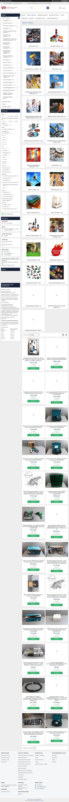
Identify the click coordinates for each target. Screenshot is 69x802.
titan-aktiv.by (6, 251)
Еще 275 (5, 144)
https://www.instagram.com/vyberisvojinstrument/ (10, 262)
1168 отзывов (56, 0)
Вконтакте (54, 755)
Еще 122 (5, 159)
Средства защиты (22, 768)
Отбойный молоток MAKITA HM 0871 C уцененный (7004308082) (56, 426)
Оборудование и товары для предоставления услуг (9, 39)
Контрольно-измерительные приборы (9, 31)
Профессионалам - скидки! (41, 764)
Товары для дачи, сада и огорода (9, 76)
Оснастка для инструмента (32, 140)
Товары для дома (32, 260)
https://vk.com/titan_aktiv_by (8, 265)
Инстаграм (54, 757)
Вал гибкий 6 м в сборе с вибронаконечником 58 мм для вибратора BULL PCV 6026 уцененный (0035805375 (33, 698)
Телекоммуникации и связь (33, 330)
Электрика (20, 777)
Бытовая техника (55, 46)
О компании (24, 18)
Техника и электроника (32, 235)
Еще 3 (4, 187)
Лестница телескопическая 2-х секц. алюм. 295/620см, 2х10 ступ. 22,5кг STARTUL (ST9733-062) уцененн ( (33, 664)
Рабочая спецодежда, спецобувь (8, 56)
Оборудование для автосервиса (25, 772)
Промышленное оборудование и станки (6, 52)
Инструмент (55, 69)
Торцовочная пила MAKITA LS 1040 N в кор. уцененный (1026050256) (33, 426)
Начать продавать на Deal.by (6, 0)
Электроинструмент (32, 283)
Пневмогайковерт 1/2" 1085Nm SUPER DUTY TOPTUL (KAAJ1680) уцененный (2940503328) (33, 527)
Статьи (62, 15)
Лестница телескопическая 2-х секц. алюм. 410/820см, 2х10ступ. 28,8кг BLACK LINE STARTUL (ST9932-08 (33, 493)
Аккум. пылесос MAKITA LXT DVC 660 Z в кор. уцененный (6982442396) (33, 561)
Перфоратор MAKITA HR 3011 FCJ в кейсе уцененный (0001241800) (33, 392)
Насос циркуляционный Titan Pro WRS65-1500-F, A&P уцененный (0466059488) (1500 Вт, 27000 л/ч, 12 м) (57, 527)
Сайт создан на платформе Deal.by (34, 799)
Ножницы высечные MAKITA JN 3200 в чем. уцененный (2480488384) (33, 459)
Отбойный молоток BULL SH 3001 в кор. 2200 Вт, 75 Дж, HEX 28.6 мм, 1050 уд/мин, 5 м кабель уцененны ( (33, 359)
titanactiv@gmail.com (8, 253)
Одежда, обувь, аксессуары (56, 116)
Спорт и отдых (32, 189)
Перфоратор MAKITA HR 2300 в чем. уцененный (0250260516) (56, 732)
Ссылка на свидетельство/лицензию (9, 320)
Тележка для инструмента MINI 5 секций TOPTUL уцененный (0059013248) (57, 493)
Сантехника (55, 165)
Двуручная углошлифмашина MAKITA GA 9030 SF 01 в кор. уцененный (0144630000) (33, 630)
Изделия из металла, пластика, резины (8, 93)
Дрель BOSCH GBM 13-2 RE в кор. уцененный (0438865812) (33, 595)
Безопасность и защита (32, 69)
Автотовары (32, 46)
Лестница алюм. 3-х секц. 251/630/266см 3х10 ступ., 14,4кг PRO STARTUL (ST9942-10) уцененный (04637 (56, 698)
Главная (23, 15)
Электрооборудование (55, 283)
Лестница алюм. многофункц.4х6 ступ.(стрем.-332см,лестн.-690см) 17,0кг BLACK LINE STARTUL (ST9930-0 (33, 733)
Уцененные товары (42, 15)
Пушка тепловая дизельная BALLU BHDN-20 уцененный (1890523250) (56, 358)
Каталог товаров (31, 15)
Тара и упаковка (55, 212)
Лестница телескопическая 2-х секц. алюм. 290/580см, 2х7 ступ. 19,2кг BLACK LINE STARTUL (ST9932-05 (57, 596)
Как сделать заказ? (40, 18)
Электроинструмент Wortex (24, 759)
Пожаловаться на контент (39, 800)
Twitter (53, 759)
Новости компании (52, 18)
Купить (34, 368)
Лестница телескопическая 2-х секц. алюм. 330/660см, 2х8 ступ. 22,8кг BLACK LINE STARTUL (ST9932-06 (57, 562)
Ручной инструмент (22, 766)
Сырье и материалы (32, 212)
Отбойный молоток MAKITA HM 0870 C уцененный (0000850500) (56, 459)
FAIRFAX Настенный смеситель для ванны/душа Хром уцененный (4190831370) (57, 630)
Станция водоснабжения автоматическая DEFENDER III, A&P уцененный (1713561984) (57, 664)
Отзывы (4, 104)
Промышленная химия (32, 305)
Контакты (31, 18)
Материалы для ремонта (55, 92)
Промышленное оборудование (25, 770)
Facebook (54, 761)
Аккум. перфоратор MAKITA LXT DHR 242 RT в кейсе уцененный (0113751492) (56, 393)
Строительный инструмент (24, 764)
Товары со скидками (39, 755)
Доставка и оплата (54, 15)
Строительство (55, 189)
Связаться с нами (5, 759)
